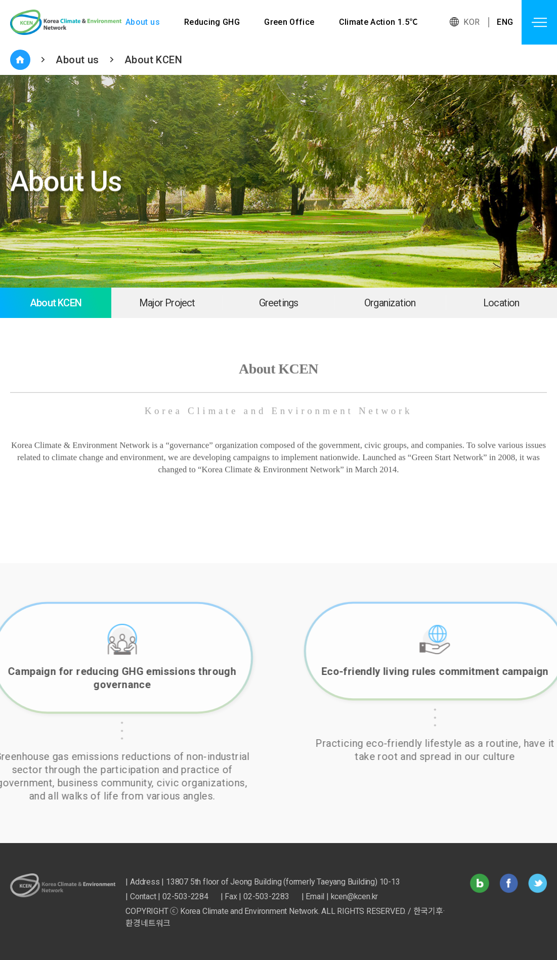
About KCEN (153, 60)
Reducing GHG (212, 22)
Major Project (167, 303)
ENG (505, 22)
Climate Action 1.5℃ (379, 22)
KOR (471, 22)
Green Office (290, 22)
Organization (389, 303)
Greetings (278, 303)
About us (142, 22)
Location (501, 303)
